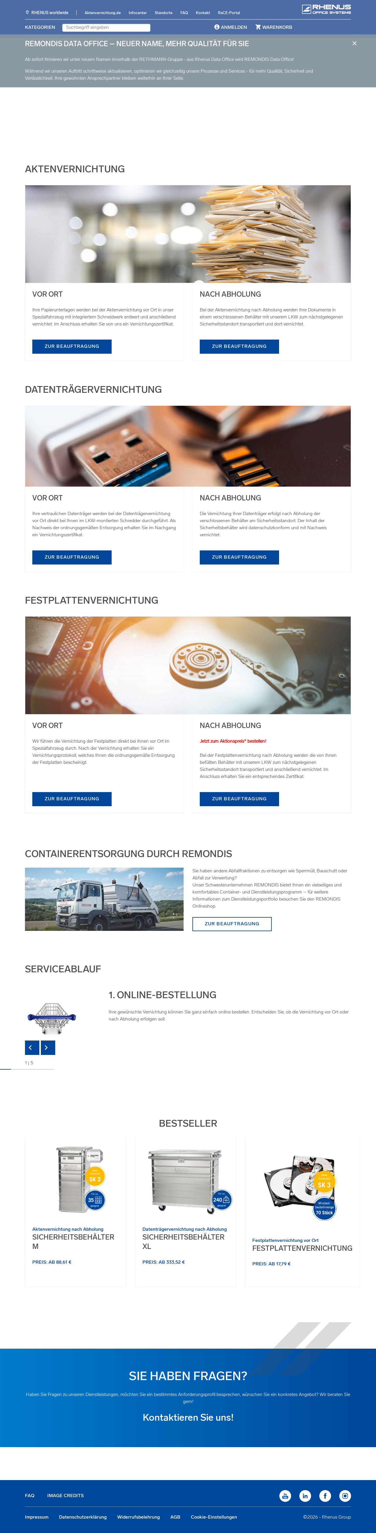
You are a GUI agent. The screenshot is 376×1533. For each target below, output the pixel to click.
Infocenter (138, 13)
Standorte (163, 13)
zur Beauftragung (72, 346)
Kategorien (40, 27)
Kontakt (203, 13)
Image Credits (65, 1496)
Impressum (36, 1517)
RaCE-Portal (229, 13)
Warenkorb (273, 27)
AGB (175, 1517)
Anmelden (230, 27)
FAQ (184, 13)
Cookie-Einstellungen (214, 1517)
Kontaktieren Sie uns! (188, 1418)
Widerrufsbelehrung (138, 1517)
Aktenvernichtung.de (103, 13)
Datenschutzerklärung (83, 1517)
